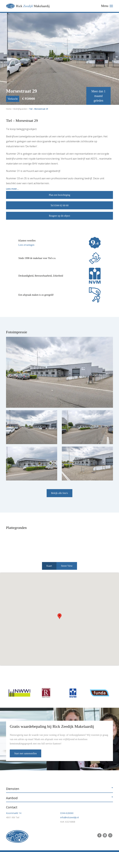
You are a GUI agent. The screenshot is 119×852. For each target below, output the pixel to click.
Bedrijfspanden (20, 109)
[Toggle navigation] (107, 6)
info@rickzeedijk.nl (69, 817)
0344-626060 (66, 813)
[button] (59, 616)
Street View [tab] (67, 566)
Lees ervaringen (26, 245)
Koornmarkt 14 (13, 813)
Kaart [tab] (49, 566)
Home (8, 109)
